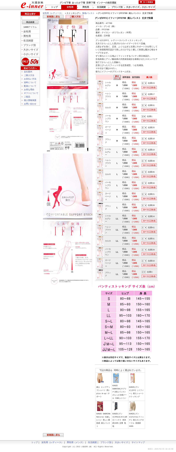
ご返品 (27, 99)
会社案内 (28, 73)
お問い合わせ (30, 106)
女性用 (27, 32)
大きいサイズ (30, 50)
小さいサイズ (30, 55)
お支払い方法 (30, 80)
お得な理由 (29, 91)
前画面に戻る (53, 17)
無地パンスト (88, 13)
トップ (54, 7)
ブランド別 (29, 46)
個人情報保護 (30, 102)
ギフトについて (31, 95)
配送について (30, 87)
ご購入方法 (75, 17)
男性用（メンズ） (75, 443)
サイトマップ (138, 443)
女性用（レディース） (53, 13)
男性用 (27, 36)
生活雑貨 (28, 41)
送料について (30, 84)
